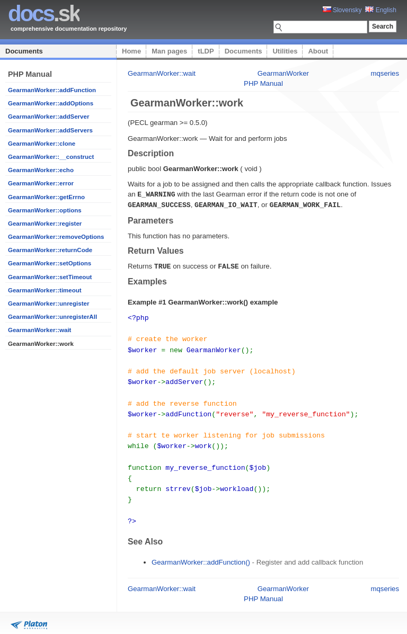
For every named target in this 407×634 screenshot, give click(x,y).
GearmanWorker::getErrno (46, 197)
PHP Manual (263, 83)
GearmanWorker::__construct (51, 157)
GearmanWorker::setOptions (49, 263)
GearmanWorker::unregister (48, 303)
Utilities (284, 51)
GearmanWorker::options (45, 210)
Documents (24, 51)
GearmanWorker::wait (39, 330)
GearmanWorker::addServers (50, 130)
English (380, 10)
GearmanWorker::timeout (45, 290)
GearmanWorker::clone (41, 143)
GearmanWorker (283, 73)
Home (131, 51)
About (318, 51)
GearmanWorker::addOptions (50, 103)
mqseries (385, 73)
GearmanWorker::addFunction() (201, 550)
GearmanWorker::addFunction (52, 90)
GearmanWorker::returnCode (50, 250)
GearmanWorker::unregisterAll (52, 317)
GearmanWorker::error (41, 183)
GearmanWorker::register (45, 223)
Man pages (169, 51)
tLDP (206, 51)
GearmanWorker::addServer (48, 116)
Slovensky (342, 10)
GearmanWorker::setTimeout (50, 277)
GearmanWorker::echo (41, 170)
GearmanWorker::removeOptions (56, 237)
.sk (43, 13)
